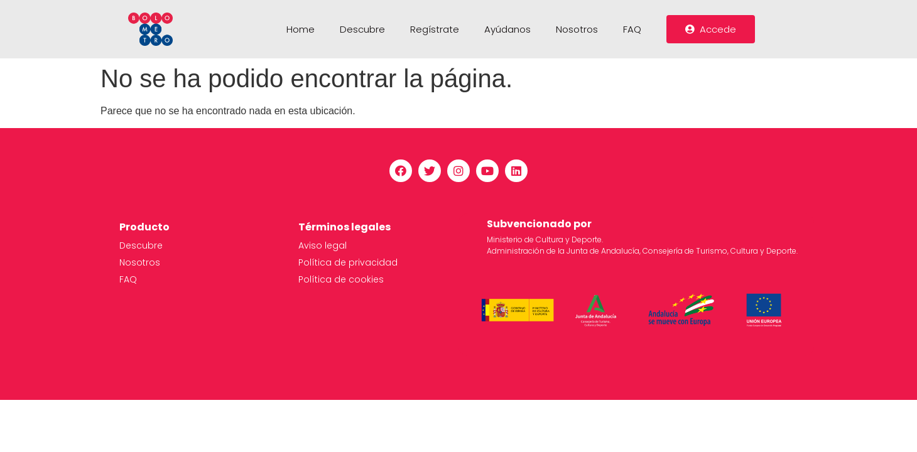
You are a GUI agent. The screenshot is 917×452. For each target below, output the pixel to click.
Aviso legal (322, 245)
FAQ (632, 29)
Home (300, 29)
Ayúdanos (507, 29)
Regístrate (434, 29)
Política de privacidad (348, 262)
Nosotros (577, 29)
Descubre (362, 29)
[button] (710, 29)
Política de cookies (341, 279)
